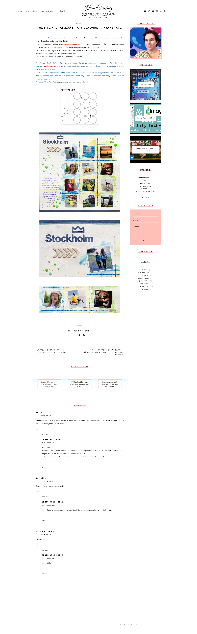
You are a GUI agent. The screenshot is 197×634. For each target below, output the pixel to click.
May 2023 (145, 289)
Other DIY (62, 14)
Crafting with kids (145, 197)
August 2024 (145, 283)
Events (145, 202)
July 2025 (145, 275)
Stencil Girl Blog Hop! (145, 123)
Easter (145, 200)
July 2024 (145, 286)
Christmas (146, 194)
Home (20, 14)
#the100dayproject (146, 183)
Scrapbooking (31, 14)
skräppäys (87, 336)
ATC (145, 186)
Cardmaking (145, 191)
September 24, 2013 (44, 421)
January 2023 (145, 292)
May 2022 (146, 294)
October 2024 (145, 278)
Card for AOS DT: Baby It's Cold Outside (145, 155)
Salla (39, 417)
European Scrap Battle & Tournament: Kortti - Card (56, 355)
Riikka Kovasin (45, 536)
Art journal (145, 189)
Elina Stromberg (98, 10)
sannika (41, 483)
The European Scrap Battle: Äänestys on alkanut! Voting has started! (103, 356)
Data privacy (134, 629)
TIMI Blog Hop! (146, 90)
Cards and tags (47, 14)
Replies (45, 440)
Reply (38, 434)
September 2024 (145, 281)
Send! (145, 246)
